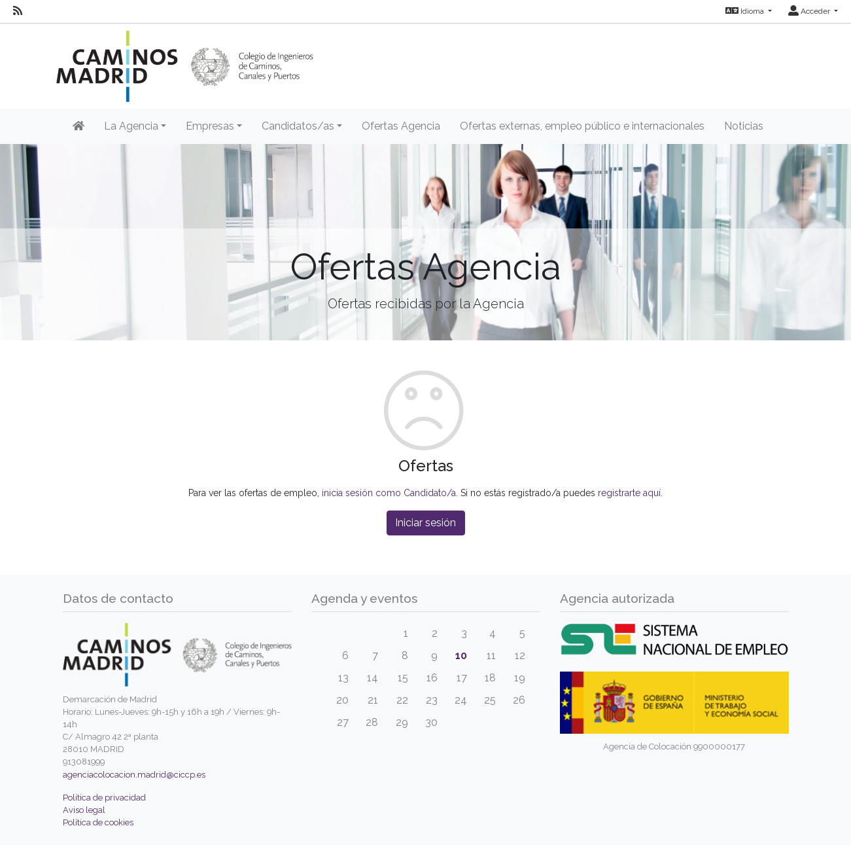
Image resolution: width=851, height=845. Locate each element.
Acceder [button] (810, 11)
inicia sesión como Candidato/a (389, 493)
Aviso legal (84, 810)
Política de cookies (98, 822)
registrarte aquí (629, 493)
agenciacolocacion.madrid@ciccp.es (134, 775)
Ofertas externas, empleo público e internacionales (582, 126)
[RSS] (17, 11)
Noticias (743, 126)
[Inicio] (78, 126)
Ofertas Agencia (401, 126)
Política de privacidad (104, 797)
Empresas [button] (210, 126)
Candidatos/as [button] (298, 126)
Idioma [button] (745, 11)
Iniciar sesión (425, 522)
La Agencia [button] (131, 126)
